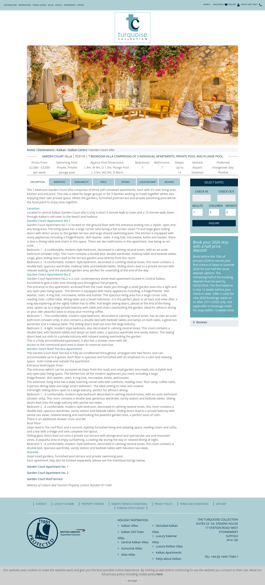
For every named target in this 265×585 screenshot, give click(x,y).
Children (214, 206)
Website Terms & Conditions (129, 504)
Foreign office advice (131, 508)
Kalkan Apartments (169, 552)
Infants (230, 206)
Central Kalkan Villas (135, 542)
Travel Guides (39, 5)
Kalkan (61, 150)
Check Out (226, 191)
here (160, 574)
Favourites (218, 4)
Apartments (70, 5)
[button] (27, 93)
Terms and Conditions (194, 504)
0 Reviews (200, 322)
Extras (125, 181)
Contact (41, 504)
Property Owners (92, 504)
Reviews (169, 181)
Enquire (232, 4)
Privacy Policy (163, 504)
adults (197, 206)
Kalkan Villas (129, 526)
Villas (51, 5)
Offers (80, 5)
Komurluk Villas (131, 548)
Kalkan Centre (77, 150)
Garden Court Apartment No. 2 (48, 473)
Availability (81, 181)
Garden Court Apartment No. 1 (48, 466)
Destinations (10, 5)
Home (31, 150)
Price (103, 181)
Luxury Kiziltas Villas (169, 546)
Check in (201, 191)
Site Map (221, 504)
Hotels (58, 5)
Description (37, 181)
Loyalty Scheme (64, 504)
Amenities (59, 181)
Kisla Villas (128, 554)
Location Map (147, 181)
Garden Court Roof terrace (45, 479)
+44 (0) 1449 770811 (249, 4)
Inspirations (25, 5)
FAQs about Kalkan (168, 559)
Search (206, 4)
